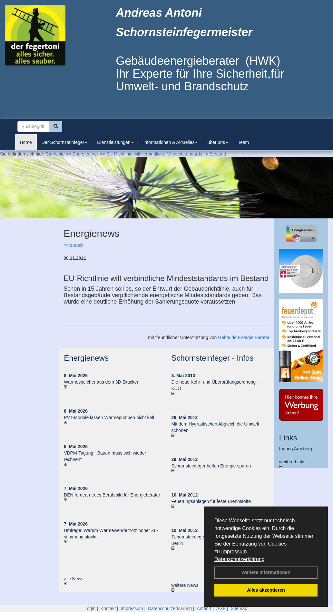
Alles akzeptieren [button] (266, 590)
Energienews (86, 358)
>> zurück (73, 245)
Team (243, 142)
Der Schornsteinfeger (64, 142)
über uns (217, 142)
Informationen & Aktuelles (170, 142)
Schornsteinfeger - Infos (212, 358)
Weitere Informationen (265, 572)
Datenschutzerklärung (239, 559)
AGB (221, 608)
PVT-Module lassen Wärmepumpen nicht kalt (109, 417)
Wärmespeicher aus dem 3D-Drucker (101, 382)
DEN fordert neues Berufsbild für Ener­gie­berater (112, 494)
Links (288, 437)
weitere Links (292, 463)
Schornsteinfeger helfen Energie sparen (211, 465)
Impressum (234, 551)
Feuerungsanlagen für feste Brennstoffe (210, 501)
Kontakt (108, 608)
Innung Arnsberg (295, 448)
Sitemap (239, 608)
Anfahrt (204, 608)
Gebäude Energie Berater (243, 337)
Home (26, 142)
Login (89, 608)
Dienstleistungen (115, 142)
